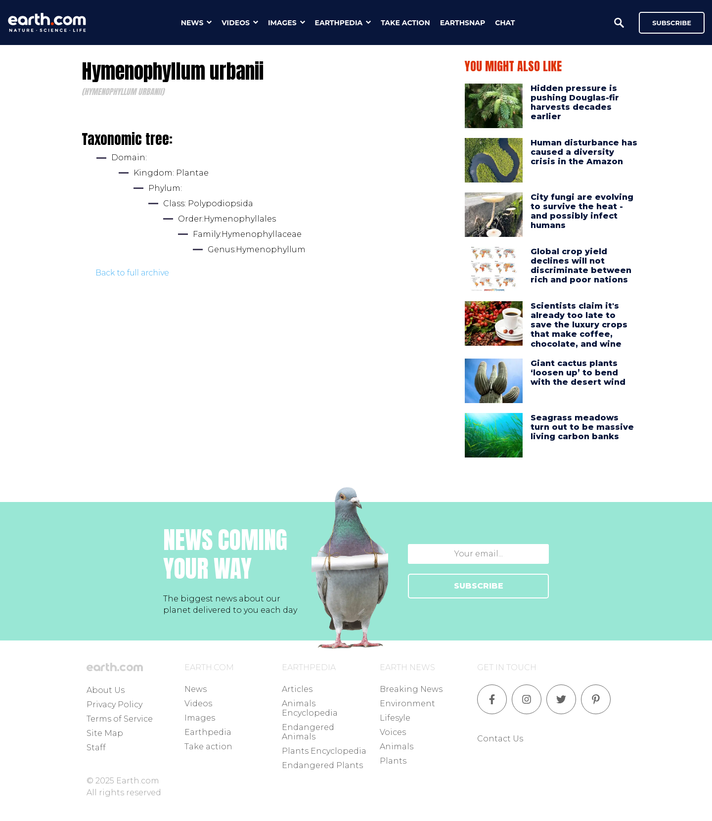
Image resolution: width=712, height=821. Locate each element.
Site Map (105, 733)
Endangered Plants (322, 765)
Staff (96, 747)
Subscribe (671, 23)
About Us (106, 690)
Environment (407, 703)
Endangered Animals (308, 732)
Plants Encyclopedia (324, 751)
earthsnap (462, 22)
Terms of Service (120, 719)
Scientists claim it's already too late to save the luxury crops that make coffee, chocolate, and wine (579, 325)
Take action (208, 746)
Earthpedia (207, 732)
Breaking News (411, 689)
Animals (396, 746)
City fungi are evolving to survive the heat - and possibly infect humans (582, 211)
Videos (198, 703)
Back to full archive (132, 272)
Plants (393, 761)
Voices (393, 732)
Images (199, 718)
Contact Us (500, 738)
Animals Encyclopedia (310, 708)
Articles (297, 689)
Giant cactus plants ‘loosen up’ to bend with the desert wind (578, 373)
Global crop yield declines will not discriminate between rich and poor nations (581, 266)
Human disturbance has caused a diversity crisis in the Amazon (584, 152)
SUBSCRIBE (478, 586)
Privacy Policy (114, 704)
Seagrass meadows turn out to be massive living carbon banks (582, 427)
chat (505, 22)
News (195, 689)
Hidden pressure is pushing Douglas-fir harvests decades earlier (575, 103)
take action (405, 22)
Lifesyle (395, 718)
